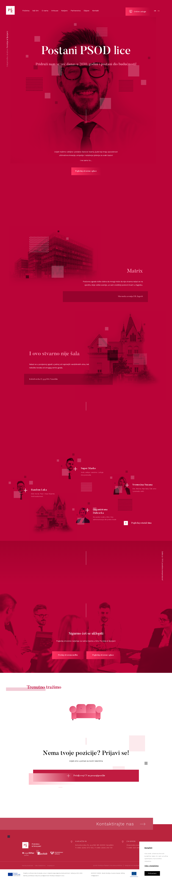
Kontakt (95, 11)
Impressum (51, 865)
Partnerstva (76, 11)
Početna (25, 11)
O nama (45, 11)
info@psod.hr (95, 875)
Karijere (64, 11)
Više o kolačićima (40, 865)
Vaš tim (35, 11)
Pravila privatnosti (27, 865)
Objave (86, 11)
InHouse (54, 11)
